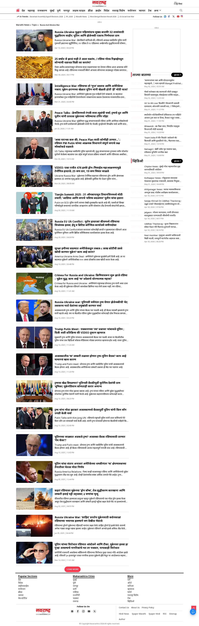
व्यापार (142, 10)
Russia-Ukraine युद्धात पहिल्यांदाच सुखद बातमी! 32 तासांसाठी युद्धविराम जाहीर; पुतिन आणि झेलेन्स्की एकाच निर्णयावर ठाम (89, 33)
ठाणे (75, 588)
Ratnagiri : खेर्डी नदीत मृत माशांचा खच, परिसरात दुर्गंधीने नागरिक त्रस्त (160, 150)
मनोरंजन (132, 10)
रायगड (75, 601)
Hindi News (124, 613)
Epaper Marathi (139, 613)
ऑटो (130, 582)
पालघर (76, 598)
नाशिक (76, 592)
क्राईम (98, 10)
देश (23, 10)
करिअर (131, 585)
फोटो (130, 592)
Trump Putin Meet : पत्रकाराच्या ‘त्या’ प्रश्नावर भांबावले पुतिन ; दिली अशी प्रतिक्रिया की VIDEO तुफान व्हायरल (89, 330)
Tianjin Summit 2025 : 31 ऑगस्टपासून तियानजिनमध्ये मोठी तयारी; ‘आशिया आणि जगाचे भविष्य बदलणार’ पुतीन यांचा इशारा (89, 196)
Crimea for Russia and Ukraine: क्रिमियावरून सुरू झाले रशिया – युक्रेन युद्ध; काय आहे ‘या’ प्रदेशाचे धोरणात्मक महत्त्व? (91, 276)
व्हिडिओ (131, 601)
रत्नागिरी (76, 595)
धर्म (129, 579)
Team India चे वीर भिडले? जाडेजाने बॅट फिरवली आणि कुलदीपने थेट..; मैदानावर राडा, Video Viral (162, 139)
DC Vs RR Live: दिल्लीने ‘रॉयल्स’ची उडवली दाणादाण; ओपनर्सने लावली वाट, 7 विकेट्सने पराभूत (161, 105)
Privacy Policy (148, 607)
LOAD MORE (72, 569)
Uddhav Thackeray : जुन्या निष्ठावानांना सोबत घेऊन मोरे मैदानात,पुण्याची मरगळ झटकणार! (161, 225)
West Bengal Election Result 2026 (103, 16)
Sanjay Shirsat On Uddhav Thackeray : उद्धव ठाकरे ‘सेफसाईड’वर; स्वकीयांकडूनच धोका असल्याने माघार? (163, 202)
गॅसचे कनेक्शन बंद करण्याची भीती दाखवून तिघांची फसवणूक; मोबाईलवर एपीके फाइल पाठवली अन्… (161, 93)
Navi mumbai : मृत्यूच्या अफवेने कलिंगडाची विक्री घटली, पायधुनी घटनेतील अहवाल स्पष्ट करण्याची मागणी (162, 237)
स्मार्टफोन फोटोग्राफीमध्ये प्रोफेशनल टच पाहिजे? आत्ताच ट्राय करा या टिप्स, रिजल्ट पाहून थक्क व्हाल (162, 116)
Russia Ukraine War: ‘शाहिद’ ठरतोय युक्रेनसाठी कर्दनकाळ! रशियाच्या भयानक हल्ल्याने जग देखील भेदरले (88, 518)
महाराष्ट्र (31, 10)
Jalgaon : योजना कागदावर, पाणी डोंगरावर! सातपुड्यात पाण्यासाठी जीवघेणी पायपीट (161, 214)
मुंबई (52, 10)
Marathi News (81, 16)
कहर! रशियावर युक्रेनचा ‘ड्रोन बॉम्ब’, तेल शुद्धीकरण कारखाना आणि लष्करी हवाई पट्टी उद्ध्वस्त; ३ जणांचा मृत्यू (90, 492)
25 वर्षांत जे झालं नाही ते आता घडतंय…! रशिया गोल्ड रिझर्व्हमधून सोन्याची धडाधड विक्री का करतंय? (89, 60)
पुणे (59, 10)
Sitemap (173, 613)
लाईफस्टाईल (23, 585)
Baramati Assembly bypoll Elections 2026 (46, 16)
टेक (149, 10)
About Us (135, 607)
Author (122, 619)
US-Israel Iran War (126, 16)
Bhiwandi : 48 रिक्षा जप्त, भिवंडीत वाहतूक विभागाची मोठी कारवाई (162, 128)
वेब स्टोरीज (22, 598)
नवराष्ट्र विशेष (118, 10)
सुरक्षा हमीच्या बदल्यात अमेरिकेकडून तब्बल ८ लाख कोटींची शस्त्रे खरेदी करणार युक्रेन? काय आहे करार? (88, 250)
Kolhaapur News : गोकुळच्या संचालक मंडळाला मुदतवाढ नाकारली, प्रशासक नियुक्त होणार (161, 179)
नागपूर (66, 10)
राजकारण (42, 10)
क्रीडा (90, 10)
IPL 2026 (69, 16)
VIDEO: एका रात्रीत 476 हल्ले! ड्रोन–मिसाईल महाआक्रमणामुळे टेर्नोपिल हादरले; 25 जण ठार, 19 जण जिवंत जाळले (88, 169)
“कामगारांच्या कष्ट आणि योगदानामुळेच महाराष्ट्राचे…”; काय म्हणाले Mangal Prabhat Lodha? (162, 82)
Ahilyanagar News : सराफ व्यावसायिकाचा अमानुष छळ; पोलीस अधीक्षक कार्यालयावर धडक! (162, 191)
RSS (164, 613)
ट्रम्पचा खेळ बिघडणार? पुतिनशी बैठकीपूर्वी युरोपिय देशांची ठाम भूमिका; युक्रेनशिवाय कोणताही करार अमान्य (87, 384)
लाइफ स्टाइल (79, 10)
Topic (35, 25)
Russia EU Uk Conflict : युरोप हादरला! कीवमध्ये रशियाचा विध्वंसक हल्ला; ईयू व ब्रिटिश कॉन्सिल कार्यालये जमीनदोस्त (87, 223)
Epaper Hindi (154, 613)
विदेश (106, 10)
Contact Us (124, 607)
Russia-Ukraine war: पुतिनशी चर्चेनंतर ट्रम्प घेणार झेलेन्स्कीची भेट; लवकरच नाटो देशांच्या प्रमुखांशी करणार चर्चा (91, 303)
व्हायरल (131, 588)
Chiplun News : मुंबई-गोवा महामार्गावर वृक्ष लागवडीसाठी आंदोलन (162, 168)
